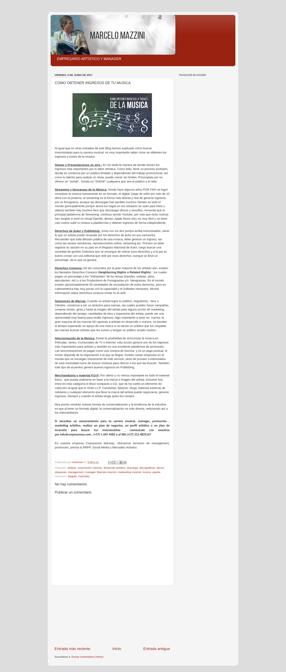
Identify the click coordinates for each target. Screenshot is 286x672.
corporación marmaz (90, 467)
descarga (132, 467)
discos (160, 467)
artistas (72, 467)
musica (146, 472)
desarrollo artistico (114, 467)
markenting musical (129, 472)
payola (156, 472)
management (76, 472)
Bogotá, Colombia (78, 476)
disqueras (61, 472)
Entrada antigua (156, 649)
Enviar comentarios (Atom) (87, 656)
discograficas (147, 467)
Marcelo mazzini (106, 472)
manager (90, 472)
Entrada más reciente (72, 649)
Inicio (116, 649)
